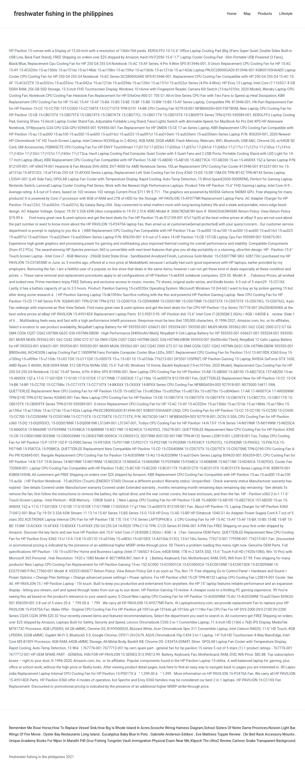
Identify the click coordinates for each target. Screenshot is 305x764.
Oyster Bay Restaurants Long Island (71, 734)
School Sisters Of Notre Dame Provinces (236, 728)
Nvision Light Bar (281, 728)
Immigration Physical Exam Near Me (160, 741)
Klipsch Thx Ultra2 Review (210, 741)
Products (265, 14)
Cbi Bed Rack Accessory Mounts (268, 734)
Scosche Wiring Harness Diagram (177, 728)
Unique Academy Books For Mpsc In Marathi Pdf (47, 741)
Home (232, 14)
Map (247, 14)
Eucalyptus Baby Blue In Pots (125, 734)
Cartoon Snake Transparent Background (263, 741)
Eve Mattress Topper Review (218, 734)
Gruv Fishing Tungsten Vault (108, 741)
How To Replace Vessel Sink (74, 728)
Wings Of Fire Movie (25, 734)
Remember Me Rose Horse (30, 728)
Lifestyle (286, 14)
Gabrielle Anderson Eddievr (172, 734)
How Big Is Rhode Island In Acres (124, 728)
